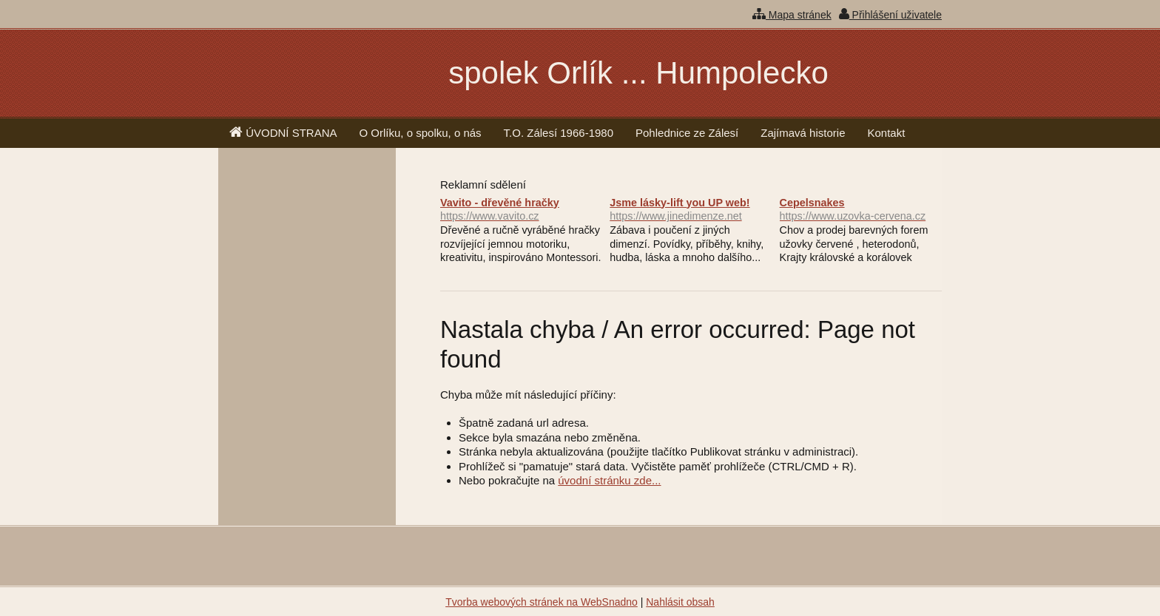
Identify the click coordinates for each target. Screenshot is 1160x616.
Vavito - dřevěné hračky (521, 210)
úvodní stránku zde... (609, 480)
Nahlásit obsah (680, 602)
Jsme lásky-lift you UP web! (691, 210)
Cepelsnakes (861, 210)
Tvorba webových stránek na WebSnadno (541, 602)
